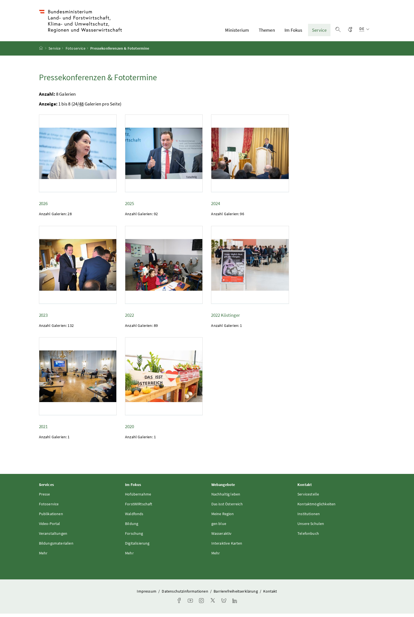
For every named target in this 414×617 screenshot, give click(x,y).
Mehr (43, 556)
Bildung (131, 527)
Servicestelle (308, 497)
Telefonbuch (308, 537)
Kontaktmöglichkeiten (316, 507)
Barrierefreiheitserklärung (236, 594)
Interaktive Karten (226, 546)
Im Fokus (293, 32)
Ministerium (237, 32)
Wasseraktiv (221, 537)
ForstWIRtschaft (138, 507)
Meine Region (222, 517)
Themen (267, 32)
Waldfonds (134, 517)
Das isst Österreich (227, 507)
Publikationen (51, 517)
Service (319, 32)
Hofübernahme (138, 497)
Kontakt (270, 594)
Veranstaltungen (53, 537)
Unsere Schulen (310, 527)
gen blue (218, 527)
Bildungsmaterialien (56, 546)
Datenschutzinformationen (185, 594)
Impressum (147, 594)
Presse (44, 497)
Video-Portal (49, 527)
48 (81, 107)
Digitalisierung (137, 546)
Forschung (134, 537)
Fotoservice (75, 51)
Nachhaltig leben (225, 497)
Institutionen (308, 517)
